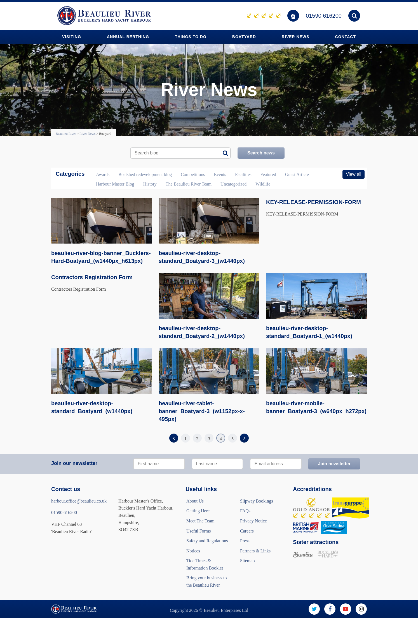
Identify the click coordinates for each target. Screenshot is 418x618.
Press (245, 540)
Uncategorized (233, 184)
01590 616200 (324, 16)
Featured (268, 174)
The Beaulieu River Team (189, 184)
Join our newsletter (74, 463)
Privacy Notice (253, 521)
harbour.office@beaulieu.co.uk (79, 501)
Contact (345, 36)
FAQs (245, 510)
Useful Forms (198, 531)
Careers (247, 531)
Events (220, 174)
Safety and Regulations (207, 540)
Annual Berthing (128, 36)
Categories (70, 174)
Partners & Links (255, 550)
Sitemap (247, 560)
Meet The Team (200, 521)
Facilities (243, 174)
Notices (193, 550)
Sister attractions (316, 542)
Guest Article (297, 174)
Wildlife (262, 184)
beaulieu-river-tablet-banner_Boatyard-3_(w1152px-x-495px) (202, 411)
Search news (261, 153)
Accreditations (312, 489)
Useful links (201, 489)
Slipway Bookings (256, 501)
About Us (195, 501)
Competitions (193, 174)
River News (295, 36)
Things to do (190, 36)
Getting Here (198, 510)
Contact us (65, 489)
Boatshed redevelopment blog (145, 174)
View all (353, 174)
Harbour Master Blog (115, 184)
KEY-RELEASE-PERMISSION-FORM (313, 202)
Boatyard (244, 36)
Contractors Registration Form (92, 277)
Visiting (71, 36)
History (150, 184)
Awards (102, 174)
